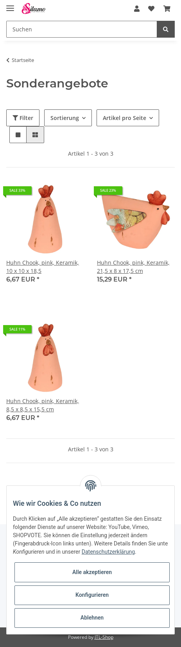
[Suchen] (81, 29)
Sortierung (64, 118)
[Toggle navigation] (10, 5)
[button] (137, 8)
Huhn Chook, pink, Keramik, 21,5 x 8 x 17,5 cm (133, 266)
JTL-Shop (104, 637)
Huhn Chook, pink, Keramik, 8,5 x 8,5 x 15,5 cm (42, 405)
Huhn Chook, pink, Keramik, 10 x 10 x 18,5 (42, 266)
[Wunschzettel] (151, 8)
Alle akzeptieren (92, 572)
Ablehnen (92, 617)
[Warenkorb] (167, 8)
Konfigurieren (92, 595)
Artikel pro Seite (124, 118)
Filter (23, 118)
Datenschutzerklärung (108, 552)
